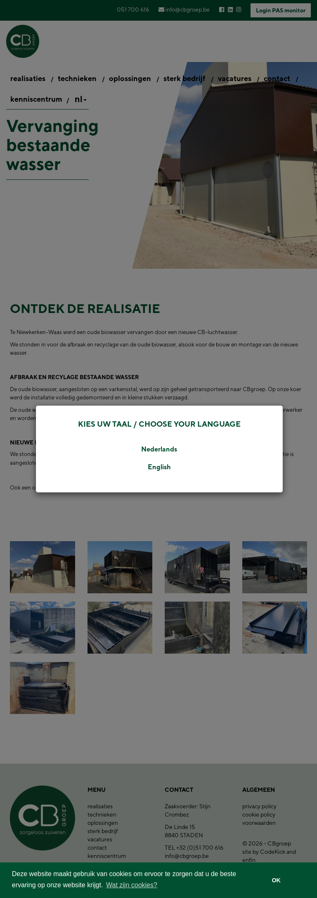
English (159, 467)
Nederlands (159, 449)
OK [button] (276, 880)
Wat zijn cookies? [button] (131, 884)
